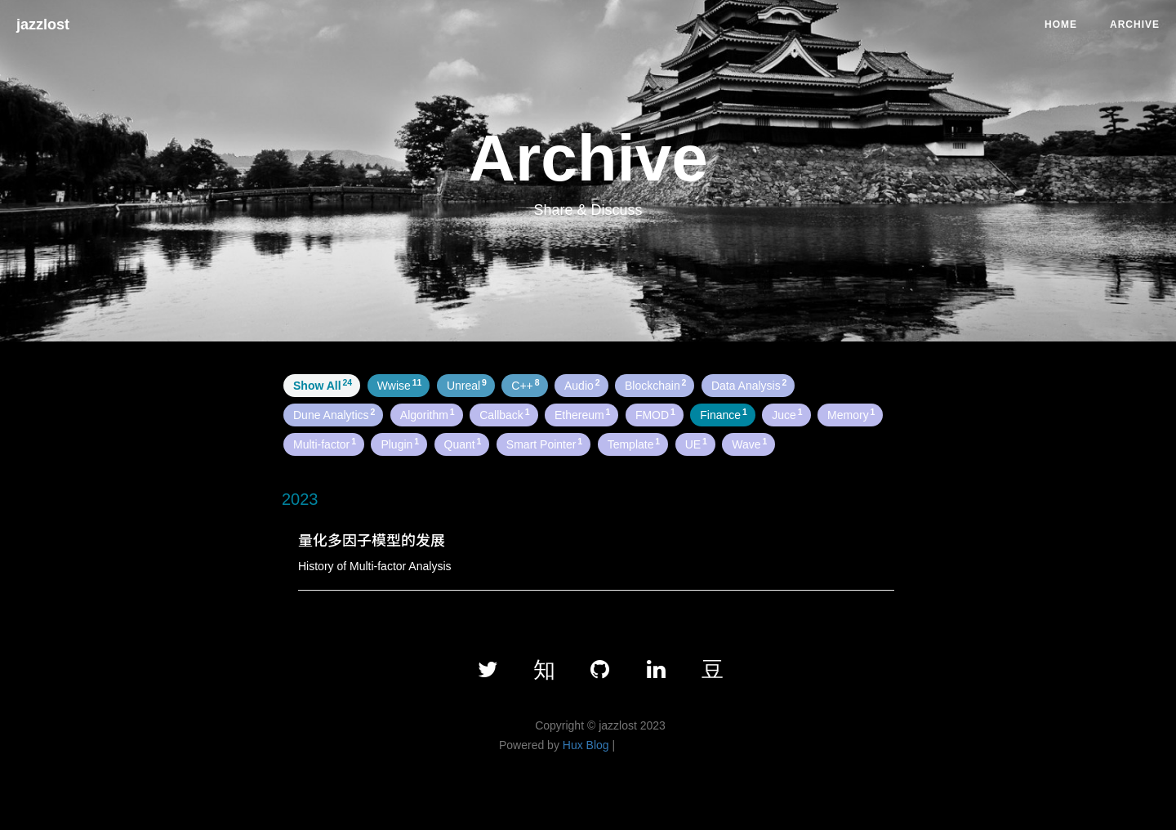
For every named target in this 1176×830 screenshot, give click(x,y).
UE (696, 443)
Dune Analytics (334, 414)
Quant (463, 443)
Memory (851, 414)
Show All (322, 384)
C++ (525, 384)
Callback (504, 414)
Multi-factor (324, 443)
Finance (723, 414)
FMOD (655, 414)
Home (1061, 24)
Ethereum (582, 414)
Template (634, 443)
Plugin (400, 443)
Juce (787, 414)
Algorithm (427, 414)
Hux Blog (586, 745)
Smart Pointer (544, 443)
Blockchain (655, 384)
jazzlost (42, 24)
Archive (1135, 24)
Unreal (467, 384)
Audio (582, 384)
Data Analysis (749, 384)
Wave (749, 443)
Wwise (399, 384)
